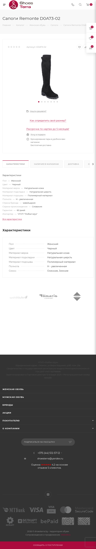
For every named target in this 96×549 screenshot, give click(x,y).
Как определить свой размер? (48, 120)
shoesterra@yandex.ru (50, 458)
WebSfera (65, 534)
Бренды (7, 405)
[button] (38, 102)
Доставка (73, 164)
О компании (11, 428)
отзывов (42, 467)
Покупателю (11, 420)
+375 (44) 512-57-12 (49, 453)
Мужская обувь (13, 397)
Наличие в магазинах (46, 164)
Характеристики (15, 164)
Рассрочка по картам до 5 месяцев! (47, 128)
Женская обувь (12, 389)
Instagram (48, 494)
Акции (6, 413)
